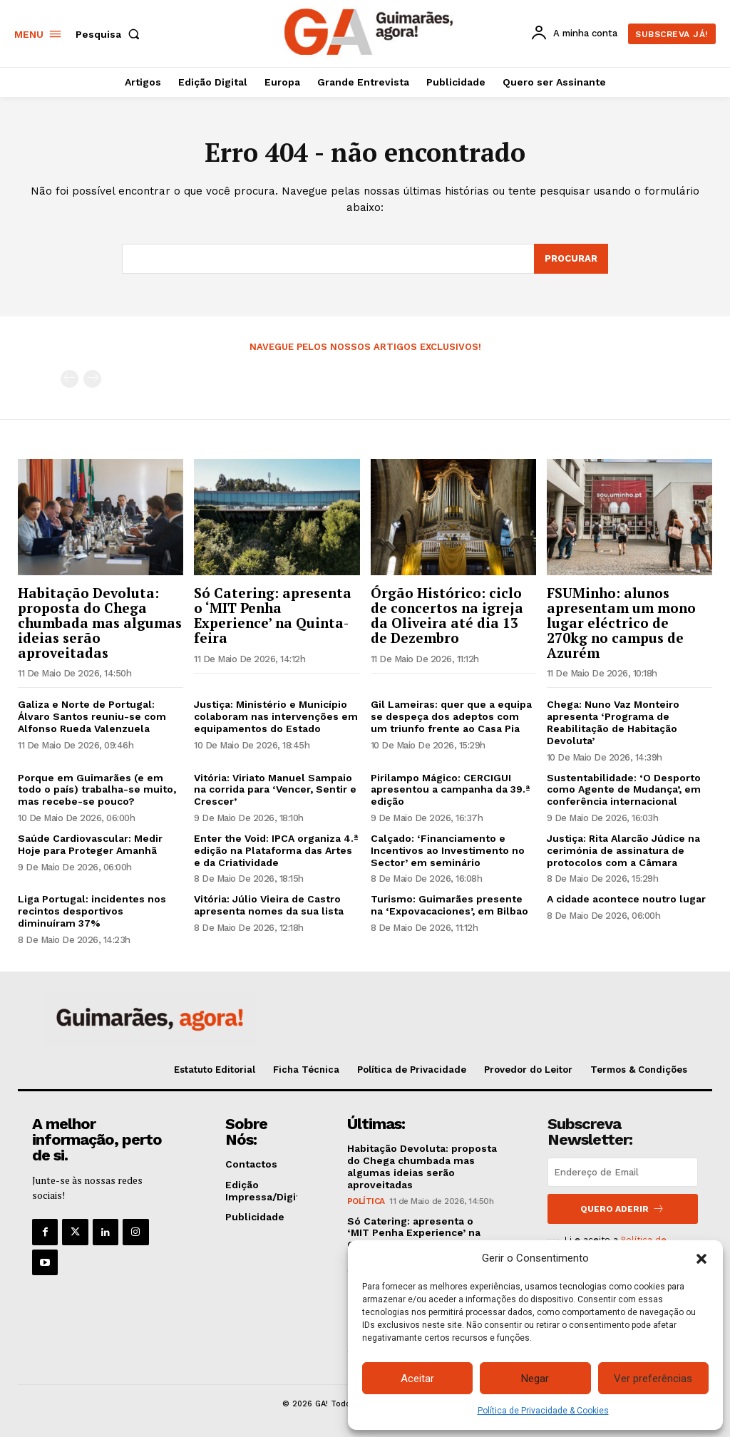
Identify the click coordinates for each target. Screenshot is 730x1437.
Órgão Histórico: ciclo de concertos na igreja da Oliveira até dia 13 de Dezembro (447, 615)
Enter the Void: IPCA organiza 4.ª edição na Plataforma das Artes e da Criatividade (276, 850)
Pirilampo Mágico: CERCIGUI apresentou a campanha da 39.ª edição (450, 790)
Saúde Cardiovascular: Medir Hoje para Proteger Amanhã (90, 844)
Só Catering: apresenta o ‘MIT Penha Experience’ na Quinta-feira (272, 615)
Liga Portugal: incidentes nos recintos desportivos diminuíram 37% (92, 911)
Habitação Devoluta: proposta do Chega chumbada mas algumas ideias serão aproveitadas (100, 622)
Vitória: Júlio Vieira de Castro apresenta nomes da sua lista (269, 905)
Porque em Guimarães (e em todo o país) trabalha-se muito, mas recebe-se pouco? (97, 790)
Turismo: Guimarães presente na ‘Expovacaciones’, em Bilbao (449, 905)
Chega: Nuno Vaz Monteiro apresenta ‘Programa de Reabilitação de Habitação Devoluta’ (613, 722)
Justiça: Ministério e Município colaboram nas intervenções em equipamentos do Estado (276, 717)
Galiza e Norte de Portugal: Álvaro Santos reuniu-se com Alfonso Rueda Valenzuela (92, 717)
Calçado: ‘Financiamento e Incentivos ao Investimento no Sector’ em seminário (448, 850)
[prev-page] (69, 379)
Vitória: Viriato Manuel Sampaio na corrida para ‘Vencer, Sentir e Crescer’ (275, 790)
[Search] (571, 259)
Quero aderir (622, 1208)
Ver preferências (653, 1378)
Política (366, 1201)
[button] (701, 1259)
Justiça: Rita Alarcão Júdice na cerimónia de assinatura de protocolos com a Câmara (623, 850)
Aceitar (417, 1378)
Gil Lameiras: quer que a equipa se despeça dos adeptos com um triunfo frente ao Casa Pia (451, 717)
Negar (535, 1378)
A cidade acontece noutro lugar (626, 899)
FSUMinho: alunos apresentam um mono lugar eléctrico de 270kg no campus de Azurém (621, 622)
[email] (623, 1172)
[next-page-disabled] (92, 379)
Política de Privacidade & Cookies (543, 1411)
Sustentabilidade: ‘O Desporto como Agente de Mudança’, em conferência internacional (624, 790)
